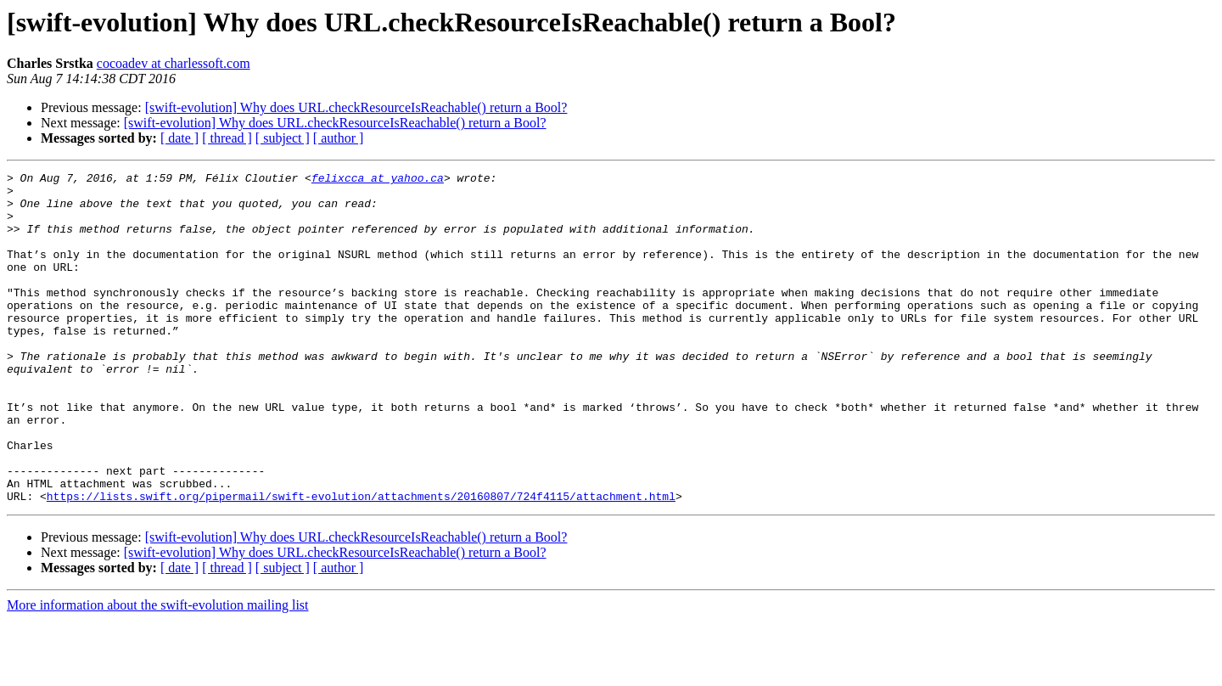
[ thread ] (227, 138)
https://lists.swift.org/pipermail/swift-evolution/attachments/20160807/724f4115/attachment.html (361, 562)
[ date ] (179, 138)
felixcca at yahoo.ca (377, 180)
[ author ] (338, 138)
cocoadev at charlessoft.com (173, 63)
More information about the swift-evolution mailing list (158, 671)
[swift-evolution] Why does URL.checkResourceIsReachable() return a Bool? (356, 107)
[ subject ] (282, 138)
